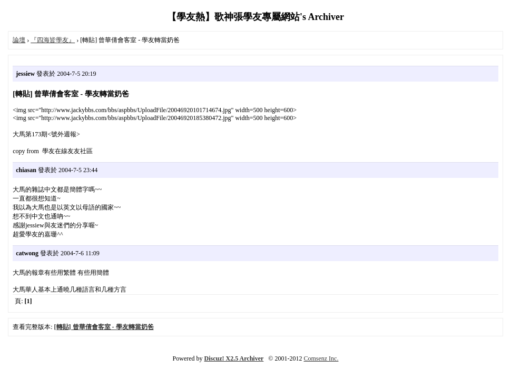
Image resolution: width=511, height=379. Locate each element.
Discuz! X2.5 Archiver (234, 358)
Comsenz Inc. (320, 358)
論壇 (19, 40)
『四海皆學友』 (53, 40)
